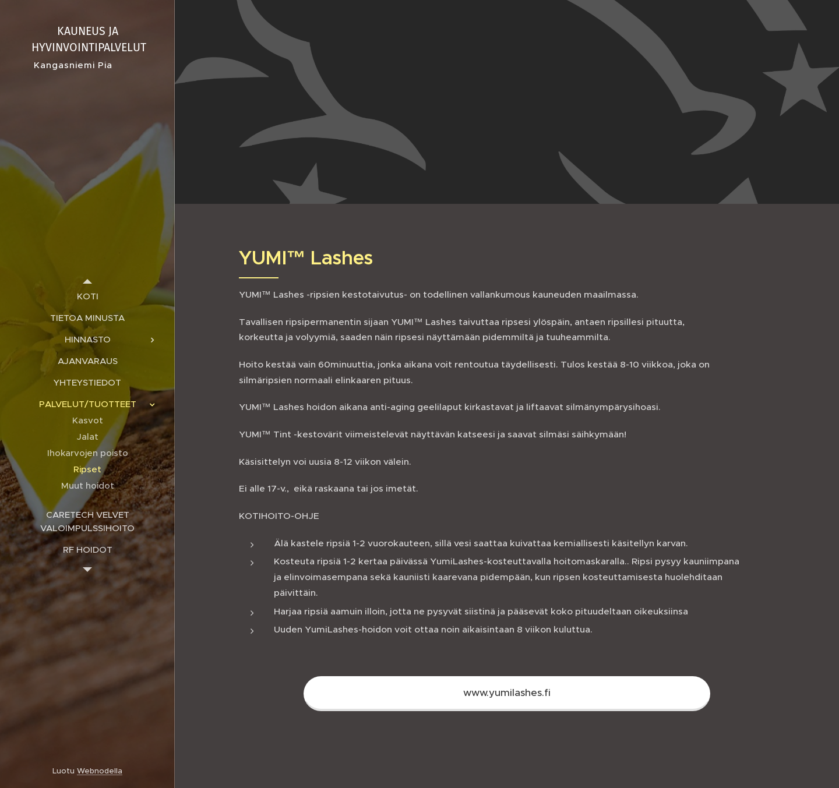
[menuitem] (87, 296)
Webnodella (99, 771)
